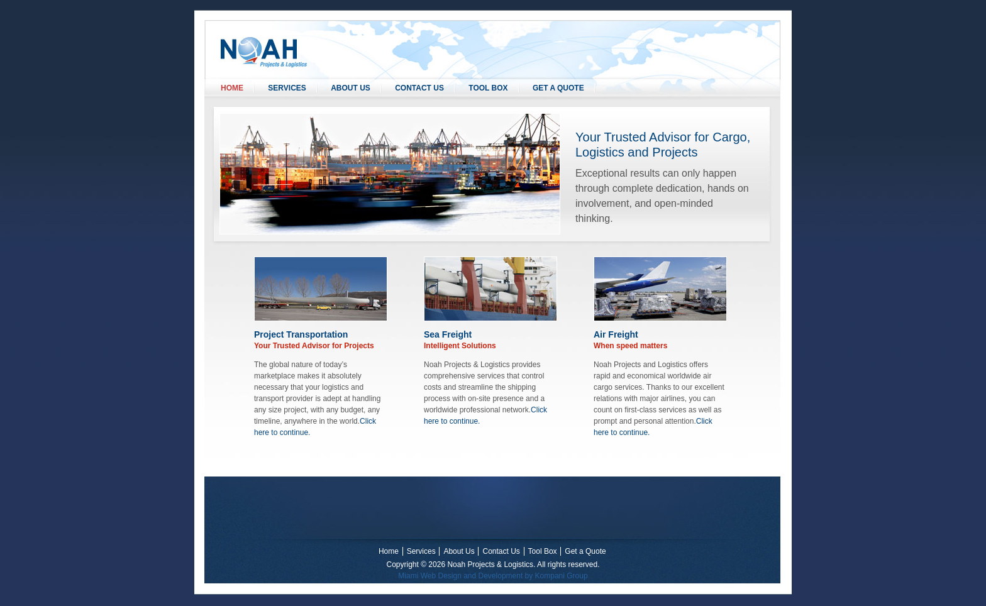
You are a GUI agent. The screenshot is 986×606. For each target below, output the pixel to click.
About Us (350, 88)
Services (287, 88)
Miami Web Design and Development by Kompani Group (492, 575)
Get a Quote (558, 88)
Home (232, 88)
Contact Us (419, 88)
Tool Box (487, 88)
